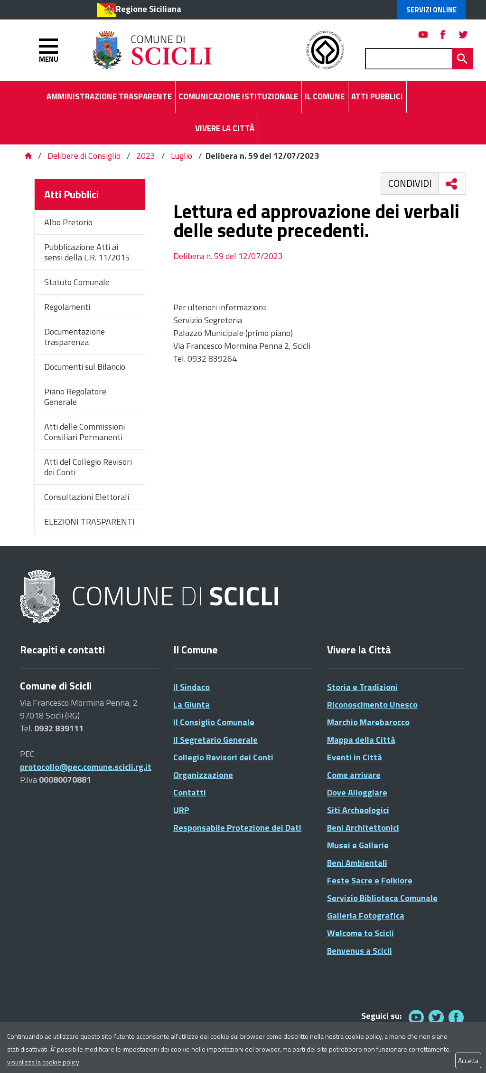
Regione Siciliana (148, 8)
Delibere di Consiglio (84, 155)
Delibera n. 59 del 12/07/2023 (228, 255)
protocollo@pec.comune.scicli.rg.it (85, 766)
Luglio (181, 155)
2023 (145, 155)
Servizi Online (431, 9)
